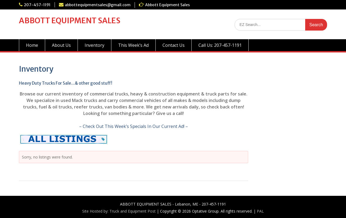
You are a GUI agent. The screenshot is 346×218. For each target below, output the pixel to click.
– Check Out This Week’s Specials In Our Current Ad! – (133, 126)
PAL (260, 211)
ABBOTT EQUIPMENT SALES (69, 20)
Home (32, 45)
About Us (61, 45)
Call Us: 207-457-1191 (220, 45)
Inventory (94, 45)
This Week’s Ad (133, 45)
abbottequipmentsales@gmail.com (98, 4)
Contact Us (173, 45)
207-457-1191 (37, 4)
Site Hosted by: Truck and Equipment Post (119, 211)
